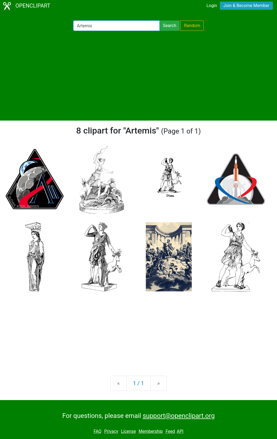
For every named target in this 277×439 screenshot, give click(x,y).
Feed (170, 431)
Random (192, 25)
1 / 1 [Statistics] (138, 383)
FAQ (97, 431)
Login (211, 5)
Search (169, 25)
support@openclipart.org (179, 416)
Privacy (111, 431)
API (180, 431)
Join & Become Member (246, 5)
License (128, 431)
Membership (150, 431)
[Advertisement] (138, 76)
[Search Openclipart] (116, 26)
